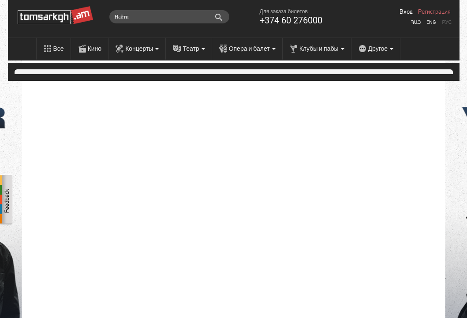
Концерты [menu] (142, 48)
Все (58, 48)
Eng (431, 22)
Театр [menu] (194, 48)
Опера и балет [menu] (252, 48)
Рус (447, 22)
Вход (406, 11)
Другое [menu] (380, 48)
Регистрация (434, 11)
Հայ (416, 22)
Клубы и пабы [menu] (321, 48)
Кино (95, 48)
